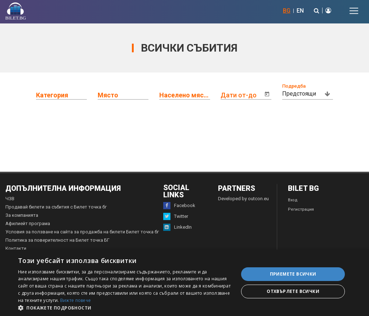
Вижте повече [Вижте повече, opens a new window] (75, 300)
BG (286, 10)
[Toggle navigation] (354, 11)
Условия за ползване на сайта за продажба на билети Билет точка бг (82, 231)
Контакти (15, 248)
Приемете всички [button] (293, 274)
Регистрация (301, 209)
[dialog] (184, 283)
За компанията (21, 215)
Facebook (179, 205)
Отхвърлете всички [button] (293, 291)
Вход (293, 200)
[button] (125, 307)
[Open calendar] (267, 94)
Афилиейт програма (27, 223)
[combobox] (67, 94)
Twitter (175, 216)
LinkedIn (177, 227)
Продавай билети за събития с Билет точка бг (56, 207)
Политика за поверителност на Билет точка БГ (57, 240)
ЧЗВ (9, 198)
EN (300, 10)
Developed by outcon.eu (243, 198)
